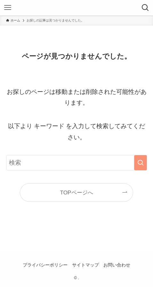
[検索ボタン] (145, 7)
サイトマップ (85, 264)
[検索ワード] (76, 162)
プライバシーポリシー (45, 264)
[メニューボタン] (7, 7)
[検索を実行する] (140, 162)
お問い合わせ (116, 264)
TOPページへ (76, 192)
